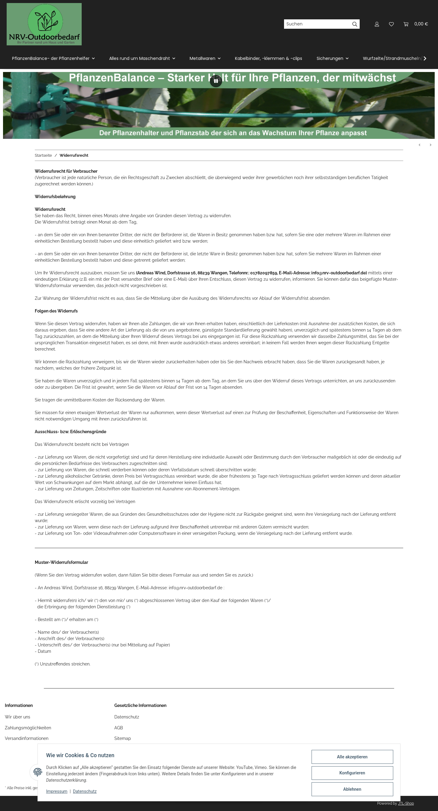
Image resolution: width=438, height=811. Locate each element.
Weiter (430, 145)
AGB (118, 727)
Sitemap (122, 738)
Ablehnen (351, 789)
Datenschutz (86, 792)
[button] (377, 24)
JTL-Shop (406, 803)
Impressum (58, 792)
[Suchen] (317, 24)
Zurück (419, 145)
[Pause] (216, 81)
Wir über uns (17, 717)
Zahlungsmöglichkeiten (28, 727)
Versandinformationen (26, 738)
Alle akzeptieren (350, 758)
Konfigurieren (351, 773)
